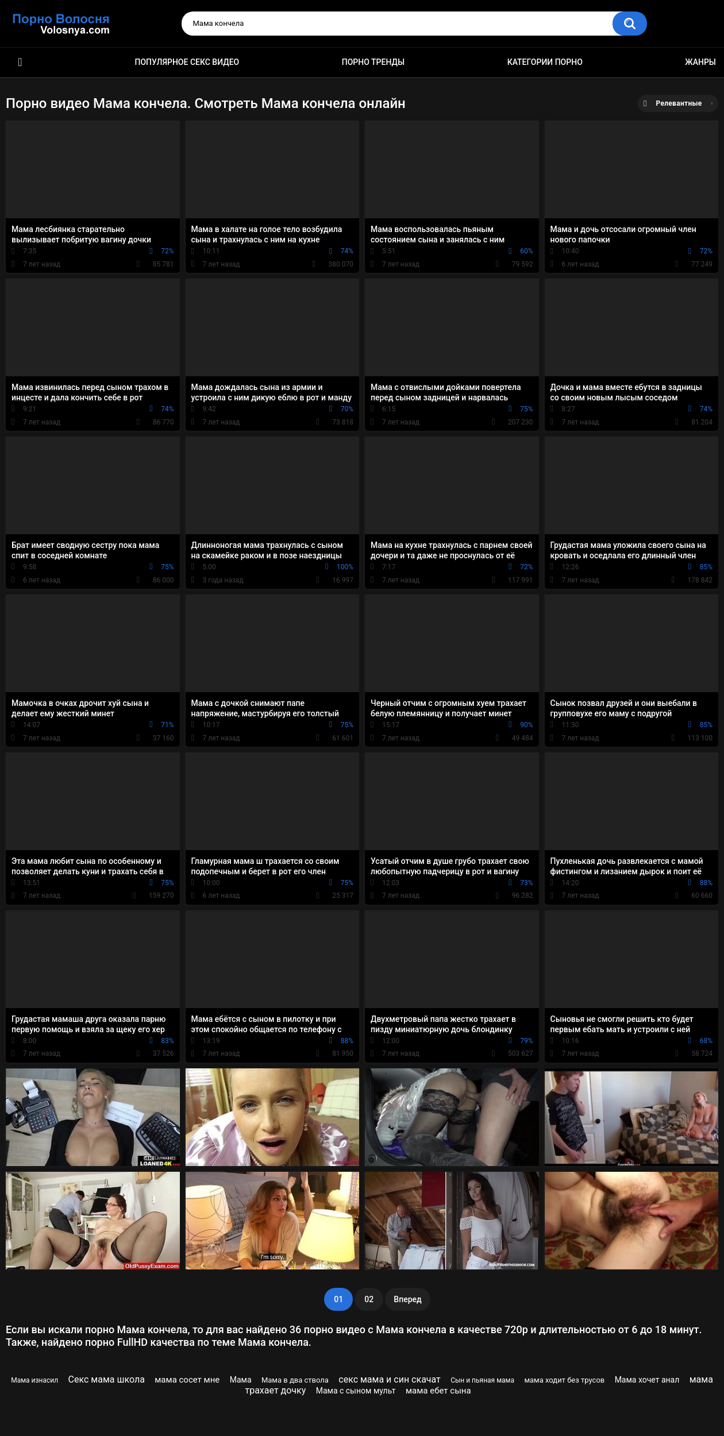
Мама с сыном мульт (356, 1390)
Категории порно (545, 62)
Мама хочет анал (647, 1379)
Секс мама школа (106, 1379)
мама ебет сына (438, 1390)
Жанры (700, 62)
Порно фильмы (20, 62)
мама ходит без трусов (564, 1380)
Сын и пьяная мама (482, 1380)
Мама (241, 1379)
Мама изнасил (34, 1380)
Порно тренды (373, 62)
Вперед (407, 1299)
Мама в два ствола (295, 1380)
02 (368, 1299)
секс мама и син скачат (389, 1379)
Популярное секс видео (187, 62)
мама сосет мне (187, 1380)
